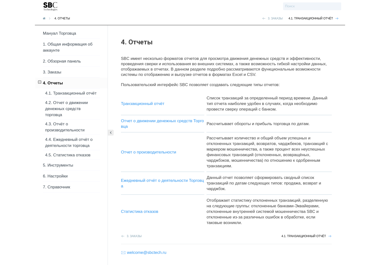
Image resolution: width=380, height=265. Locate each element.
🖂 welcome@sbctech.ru (143, 252)
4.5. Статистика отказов (67, 155)
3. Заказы (52, 72)
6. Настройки (55, 176)
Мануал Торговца (59, 33)
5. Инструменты (58, 165)
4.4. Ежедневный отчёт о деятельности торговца (69, 142)
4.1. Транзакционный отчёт (70, 93)
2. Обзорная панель (62, 61)
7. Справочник (56, 187)
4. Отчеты (50, 82)
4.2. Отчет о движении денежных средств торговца (66, 108)
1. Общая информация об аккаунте (68, 47)
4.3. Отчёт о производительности (65, 127)
